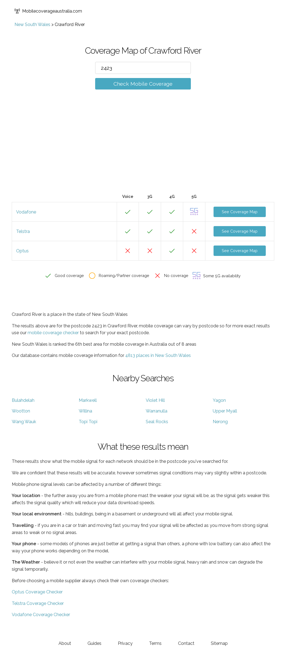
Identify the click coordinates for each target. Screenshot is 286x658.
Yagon (219, 400)
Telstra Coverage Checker (38, 603)
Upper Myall (225, 411)
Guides (94, 643)
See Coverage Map (240, 211)
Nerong (220, 421)
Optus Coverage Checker (37, 591)
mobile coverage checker (53, 332)
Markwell (88, 400)
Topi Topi (88, 421)
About (65, 643)
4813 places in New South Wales (158, 355)
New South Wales (32, 24)
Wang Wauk (24, 421)
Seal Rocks (157, 421)
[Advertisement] (143, 149)
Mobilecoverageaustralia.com (48, 11)
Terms (155, 643)
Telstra (23, 231)
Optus (22, 250)
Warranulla (156, 411)
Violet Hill (155, 400)
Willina (85, 411)
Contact (186, 643)
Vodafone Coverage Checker (41, 614)
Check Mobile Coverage (143, 84)
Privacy (125, 643)
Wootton (21, 411)
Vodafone (26, 212)
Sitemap (219, 643)
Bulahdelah (23, 400)
